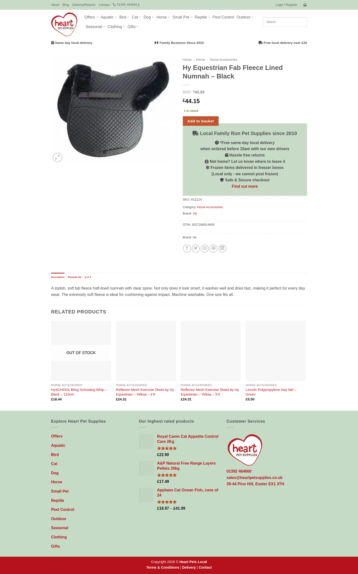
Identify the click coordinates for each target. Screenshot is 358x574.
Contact (104, 5)
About (55, 5)
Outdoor (245, 17)
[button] (287, 5)
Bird (124, 17)
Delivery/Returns (84, 5)
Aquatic (109, 17)
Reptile (202, 17)
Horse (163, 17)
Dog (149, 17)
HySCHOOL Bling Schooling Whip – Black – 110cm (79, 392)
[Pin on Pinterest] (213, 248)
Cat (136, 17)
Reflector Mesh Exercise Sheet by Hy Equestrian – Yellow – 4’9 (145, 392)
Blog (66, 5)
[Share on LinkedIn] (222, 248)
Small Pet (183, 17)
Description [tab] (58, 277)
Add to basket (200, 121)
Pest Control (223, 17)
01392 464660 (125, 4)
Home (187, 59)
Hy (195, 213)
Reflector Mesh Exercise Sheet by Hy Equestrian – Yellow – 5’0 (210, 392)
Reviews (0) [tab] (74, 277)
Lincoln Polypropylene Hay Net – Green (271, 392)
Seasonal (95, 26)
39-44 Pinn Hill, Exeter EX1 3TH (255, 484)
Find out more (245, 186)
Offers (91, 17)
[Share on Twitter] (196, 248)
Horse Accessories (223, 59)
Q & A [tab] (88, 277)
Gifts (133, 26)
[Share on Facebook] (187, 248)
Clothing (116, 26)
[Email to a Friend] (205, 248)
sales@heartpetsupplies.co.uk (255, 478)
